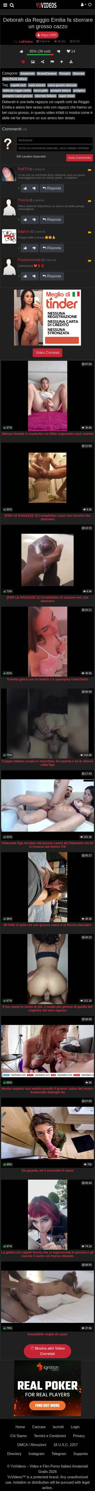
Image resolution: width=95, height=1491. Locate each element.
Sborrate (78, 73)
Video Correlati (47, 353)
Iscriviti (58, 1427)
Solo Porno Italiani (15, 79)
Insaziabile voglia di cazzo (47, 1334)
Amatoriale (27, 73)
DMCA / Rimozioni (31, 1445)
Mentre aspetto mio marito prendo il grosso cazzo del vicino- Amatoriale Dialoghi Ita (47, 1090)
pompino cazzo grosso (17, 96)
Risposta (52, 188)
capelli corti (18, 85)
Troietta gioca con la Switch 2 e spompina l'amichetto (47, 679)
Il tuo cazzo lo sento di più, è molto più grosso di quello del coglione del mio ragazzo (47, 1008)
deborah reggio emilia (17, 90)
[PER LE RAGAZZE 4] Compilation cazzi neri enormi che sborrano (47, 517)
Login (75, 1427)
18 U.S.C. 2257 (65, 1445)
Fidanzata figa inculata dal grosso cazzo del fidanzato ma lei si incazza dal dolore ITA (47, 844)
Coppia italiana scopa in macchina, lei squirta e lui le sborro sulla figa (47, 763)
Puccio (23, 200)
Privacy (79, 1436)
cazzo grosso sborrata (62, 85)
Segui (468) (47, 35)
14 (71, 51)
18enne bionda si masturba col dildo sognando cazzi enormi (47, 433)
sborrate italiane (45, 96)
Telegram (59, 1454)
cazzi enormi (37, 85)
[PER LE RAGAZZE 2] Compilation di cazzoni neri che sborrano (47, 599)
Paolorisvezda (29, 260)
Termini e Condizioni (50, 1436)
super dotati (66, 96)
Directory (14, 1454)
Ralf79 (23, 169)
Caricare (38, 1427)
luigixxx (24, 231)
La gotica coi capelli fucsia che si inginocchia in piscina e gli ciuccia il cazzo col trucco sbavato (47, 1254)
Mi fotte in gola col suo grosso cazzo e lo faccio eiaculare (47, 925)
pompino (79, 90)
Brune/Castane (46, 73)
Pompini (65, 73)
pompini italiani (60, 90)
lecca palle (41, 90)
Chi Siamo (18, 1436)
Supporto (80, 1454)
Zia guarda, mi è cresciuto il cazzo (48, 1170)
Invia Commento (79, 157)
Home (20, 1427)
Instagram (36, 1454)
